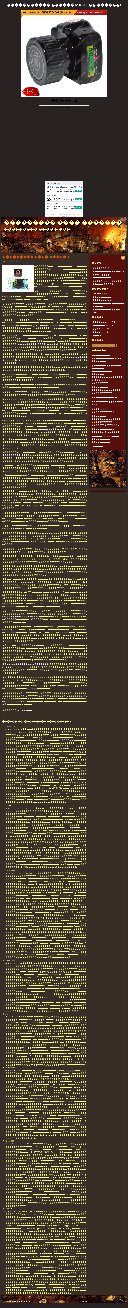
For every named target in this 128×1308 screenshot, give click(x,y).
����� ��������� (107, 281)
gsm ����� (25, 710)
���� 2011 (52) (101, 332)
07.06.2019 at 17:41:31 (13, 1212)
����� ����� (103, 284)
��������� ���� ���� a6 (38, 344)
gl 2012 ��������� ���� (50, 325)
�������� (101, 268)
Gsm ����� (100, 294)
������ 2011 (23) (103, 325)
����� (98, 340)
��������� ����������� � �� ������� (106, 358)
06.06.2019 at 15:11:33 (17, 1144)
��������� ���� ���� (20, 616)
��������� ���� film (108, 271)
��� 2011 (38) (100, 335)
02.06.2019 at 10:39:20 (13, 729)
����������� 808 (105, 397)
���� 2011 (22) (101, 329)
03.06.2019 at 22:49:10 (18, 873)
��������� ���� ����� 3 (35, 257)
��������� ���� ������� (63, 222)
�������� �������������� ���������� (106, 390)
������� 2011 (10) (104, 322)
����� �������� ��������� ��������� (105, 439)
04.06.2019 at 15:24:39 (13, 963)
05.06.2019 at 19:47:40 (13, 1017)
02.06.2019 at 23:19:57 (18, 808)
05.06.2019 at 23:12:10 (13, 1071)
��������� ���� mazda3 (55, 429)
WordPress (83, 1301)
